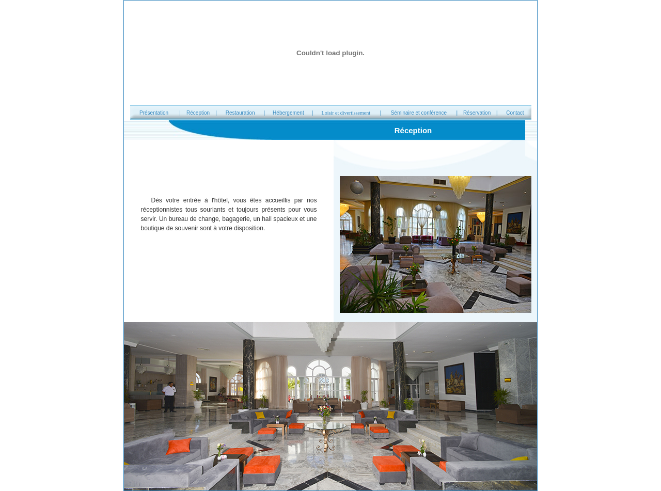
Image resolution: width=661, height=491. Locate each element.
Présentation (153, 113)
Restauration (240, 113)
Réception (198, 113)
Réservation (477, 113)
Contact (515, 113)
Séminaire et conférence (419, 113)
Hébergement (288, 113)
